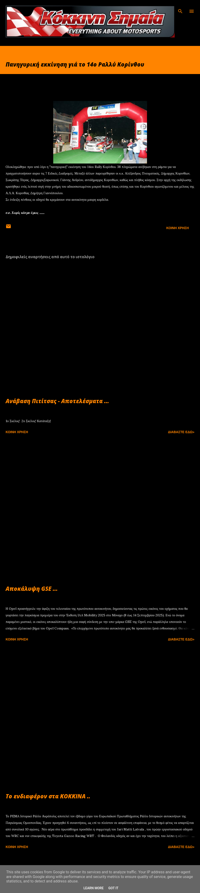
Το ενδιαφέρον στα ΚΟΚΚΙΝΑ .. (48, 796)
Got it (113, 888)
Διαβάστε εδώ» (181, 432)
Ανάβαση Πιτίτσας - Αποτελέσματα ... (57, 401)
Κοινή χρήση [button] (177, 228)
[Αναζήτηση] (180, 8)
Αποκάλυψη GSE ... (32, 588)
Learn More (93, 888)
